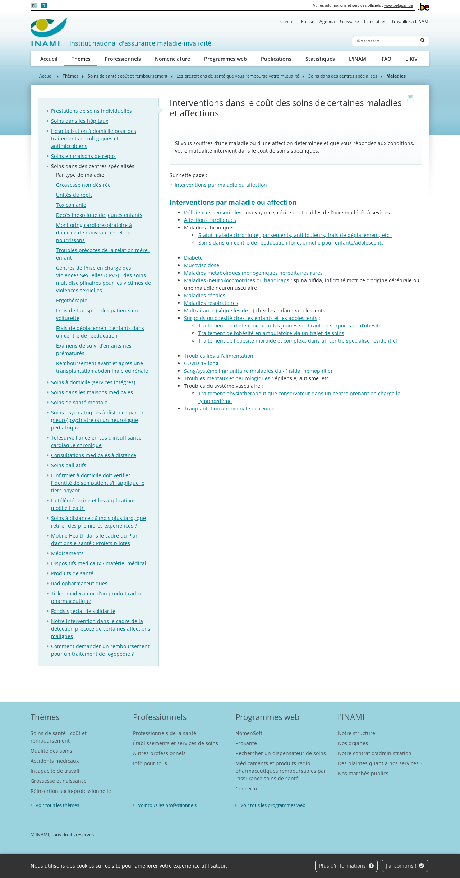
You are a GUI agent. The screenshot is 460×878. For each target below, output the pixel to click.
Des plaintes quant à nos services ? (380, 763)
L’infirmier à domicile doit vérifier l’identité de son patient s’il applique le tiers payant (97, 483)
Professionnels (123, 58)
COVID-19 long (201, 363)
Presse (307, 21)
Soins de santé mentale (79, 402)
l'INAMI (351, 716)
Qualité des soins (51, 750)
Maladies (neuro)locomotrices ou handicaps (236, 280)
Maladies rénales (204, 295)
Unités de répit (74, 194)
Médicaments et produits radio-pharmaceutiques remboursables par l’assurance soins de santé (280, 771)
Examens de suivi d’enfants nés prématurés (94, 349)
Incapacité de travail (55, 770)
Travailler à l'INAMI (410, 21)
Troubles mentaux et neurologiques (227, 378)
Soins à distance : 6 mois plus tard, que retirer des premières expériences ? (98, 522)
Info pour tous (150, 763)
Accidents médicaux (55, 760)
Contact (288, 21)
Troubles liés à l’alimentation (218, 355)
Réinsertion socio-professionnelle (71, 791)
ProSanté (246, 743)
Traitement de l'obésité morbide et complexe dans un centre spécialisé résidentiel (297, 340)
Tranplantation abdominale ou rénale (229, 408)
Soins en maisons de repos (83, 156)
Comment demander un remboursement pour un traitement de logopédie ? (100, 650)
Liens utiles (375, 21)
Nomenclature (172, 58)
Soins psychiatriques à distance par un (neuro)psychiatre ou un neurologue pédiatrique (98, 420)
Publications (276, 58)
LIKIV (411, 58)
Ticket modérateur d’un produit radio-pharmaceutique (96, 597)
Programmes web (225, 58)
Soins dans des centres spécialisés (342, 76)
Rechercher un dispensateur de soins (280, 753)
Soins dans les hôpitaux (79, 120)
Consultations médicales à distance (93, 455)
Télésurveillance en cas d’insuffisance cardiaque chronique (96, 441)
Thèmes (85, 58)
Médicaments (67, 553)
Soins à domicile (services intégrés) (93, 382)
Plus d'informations (346, 865)
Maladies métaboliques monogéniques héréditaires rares (253, 272)
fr (43, 5)
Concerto (246, 788)
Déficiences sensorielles (213, 212)
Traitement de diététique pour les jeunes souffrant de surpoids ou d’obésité (290, 325)
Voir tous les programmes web (272, 805)
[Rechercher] (384, 40)
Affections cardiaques (210, 220)
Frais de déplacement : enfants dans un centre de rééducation (100, 332)
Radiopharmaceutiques (79, 583)
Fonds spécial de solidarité (83, 611)
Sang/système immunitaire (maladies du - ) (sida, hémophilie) (258, 370)
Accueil (49, 58)
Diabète (193, 257)
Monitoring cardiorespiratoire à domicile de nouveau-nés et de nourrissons (94, 232)
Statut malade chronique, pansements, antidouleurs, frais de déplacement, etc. (295, 235)
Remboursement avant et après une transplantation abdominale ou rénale (102, 367)
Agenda (327, 21)
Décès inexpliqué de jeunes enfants (99, 215)
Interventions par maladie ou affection (221, 184)
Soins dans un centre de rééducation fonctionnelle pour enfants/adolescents (291, 242)
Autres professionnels (159, 753)
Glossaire (349, 21)
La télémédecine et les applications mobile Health (93, 504)
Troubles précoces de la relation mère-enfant (103, 254)
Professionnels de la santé (164, 733)
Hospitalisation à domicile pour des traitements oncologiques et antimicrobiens (93, 138)
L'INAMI (358, 58)
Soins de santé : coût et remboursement (127, 76)
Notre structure (356, 733)
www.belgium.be (398, 5)
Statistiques (320, 58)
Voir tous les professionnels (167, 805)
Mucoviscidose (201, 265)
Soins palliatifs (68, 465)
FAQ (386, 58)
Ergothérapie (71, 300)
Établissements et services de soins (175, 743)
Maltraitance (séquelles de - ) (219, 310)
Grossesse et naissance (59, 780)
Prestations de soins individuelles (91, 110)
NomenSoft (248, 733)
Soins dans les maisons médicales (92, 392)
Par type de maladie (80, 174)
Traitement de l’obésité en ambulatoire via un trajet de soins (271, 333)
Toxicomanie (71, 204)
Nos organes (353, 743)
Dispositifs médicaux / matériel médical (98, 563)
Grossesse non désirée (83, 184)
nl (33, 5)
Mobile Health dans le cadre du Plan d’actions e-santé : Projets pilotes (95, 539)
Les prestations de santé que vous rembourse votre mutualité (237, 76)
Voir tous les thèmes (57, 805)
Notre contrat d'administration (374, 753)
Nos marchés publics (363, 773)
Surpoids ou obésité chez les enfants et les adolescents (250, 318)
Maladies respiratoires (211, 302)
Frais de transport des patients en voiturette (97, 314)
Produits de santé (72, 573)
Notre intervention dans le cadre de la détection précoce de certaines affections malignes (100, 629)
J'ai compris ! (405, 865)
